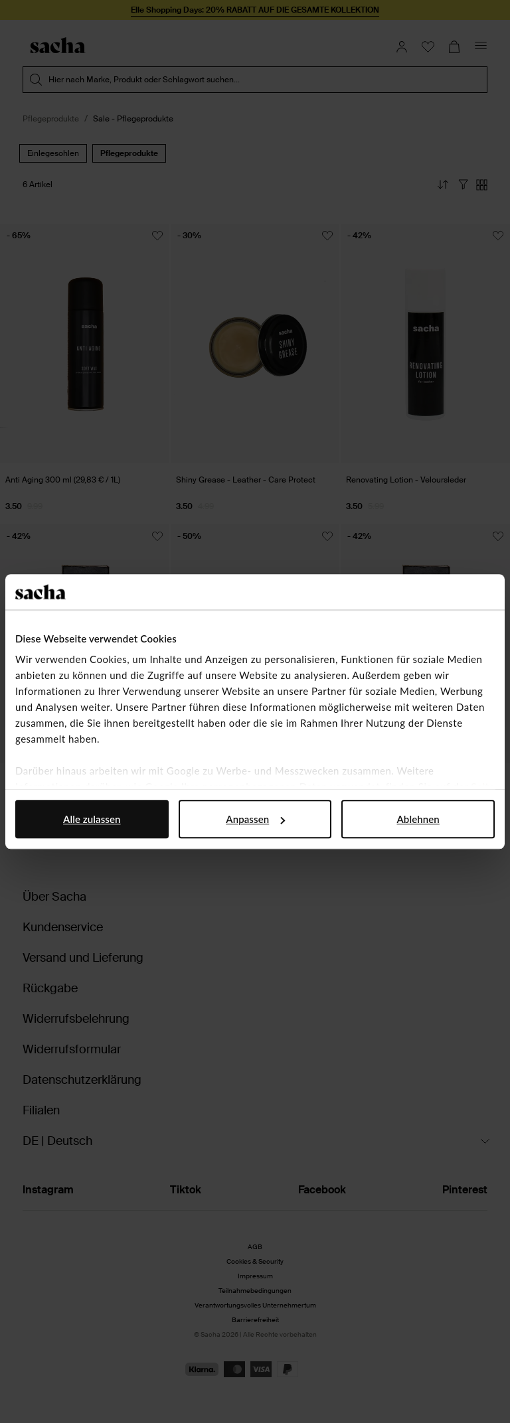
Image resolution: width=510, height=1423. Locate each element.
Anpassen (255, 819)
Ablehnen (418, 819)
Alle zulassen (91, 819)
